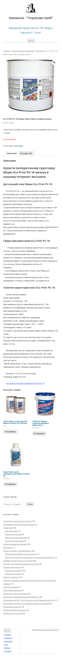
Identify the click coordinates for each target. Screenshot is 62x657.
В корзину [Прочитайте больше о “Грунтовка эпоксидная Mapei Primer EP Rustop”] (10, 431)
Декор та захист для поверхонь (17, 551)
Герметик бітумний (13, 534)
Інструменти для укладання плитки (18, 524)
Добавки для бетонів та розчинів (18, 560)
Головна (7, 635)
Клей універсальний (12, 590)
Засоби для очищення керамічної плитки (21, 564)
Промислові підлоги (11, 607)
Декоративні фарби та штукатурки (20, 554)
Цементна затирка (13, 574)
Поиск (30, 504)
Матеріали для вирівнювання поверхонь (21, 597)
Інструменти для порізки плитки (17, 521)
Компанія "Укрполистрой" (31, 18)
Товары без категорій (12, 613)
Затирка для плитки (12, 567)
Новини (7, 648)
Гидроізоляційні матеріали (14, 544)
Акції (6, 644)
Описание (12, 153)
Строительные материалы (23, 51)
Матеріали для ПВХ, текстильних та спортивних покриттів (28, 600)
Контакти (7, 651)
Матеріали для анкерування (15, 593)
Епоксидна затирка (13, 570)
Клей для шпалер (10, 587)
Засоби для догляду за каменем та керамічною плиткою (29, 557)
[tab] (12, 153)
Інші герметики (11, 531)
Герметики (8, 528)
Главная (6, 51)
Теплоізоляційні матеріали (14, 610)
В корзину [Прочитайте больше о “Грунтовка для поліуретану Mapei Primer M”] (10, 484)
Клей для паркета (11, 577)
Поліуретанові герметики (16, 537)
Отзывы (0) (26, 153)
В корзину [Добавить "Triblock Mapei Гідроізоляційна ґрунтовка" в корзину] (39, 433)
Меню (31, 40)
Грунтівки (40, 51)
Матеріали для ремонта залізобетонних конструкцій (26, 603)
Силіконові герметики (14, 541)
